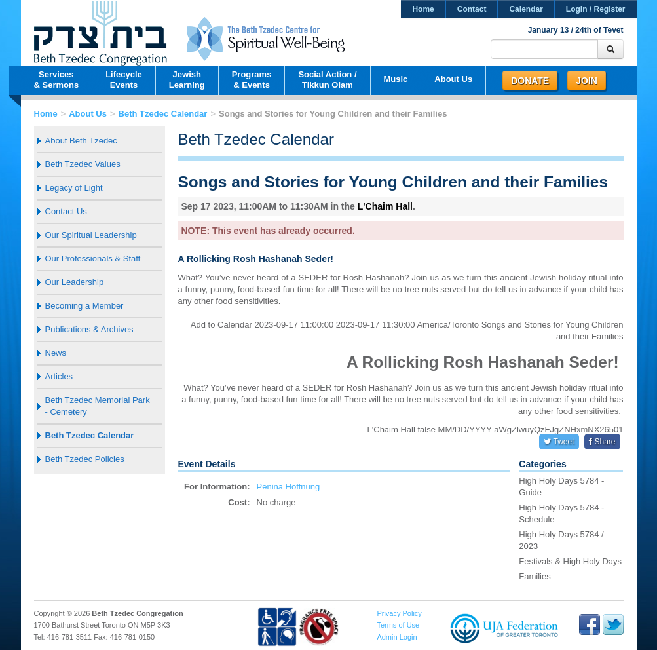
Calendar (525, 9)
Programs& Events (252, 79)
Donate (530, 80)
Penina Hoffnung (288, 486)
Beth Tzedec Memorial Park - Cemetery (97, 406)
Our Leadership (74, 282)
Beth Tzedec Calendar (163, 114)
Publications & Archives (89, 329)
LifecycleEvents (123, 79)
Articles (59, 376)
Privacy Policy (399, 613)
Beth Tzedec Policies (84, 459)
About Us (453, 79)
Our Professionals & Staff (93, 258)
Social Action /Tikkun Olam (327, 79)
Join (586, 80)
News (56, 353)
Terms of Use (398, 625)
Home (423, 9)
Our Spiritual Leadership (91, 235)
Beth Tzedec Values (83, 164)
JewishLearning (187, 79)
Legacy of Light (74, 188)
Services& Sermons (56, 79)
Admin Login (397, 637)
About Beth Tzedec (81, 140)
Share (602, 441)
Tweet (559, 441)
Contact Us (66, 211)
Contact (472, 9)
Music (396, 79)
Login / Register (596, 9)
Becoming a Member (84, 306)
